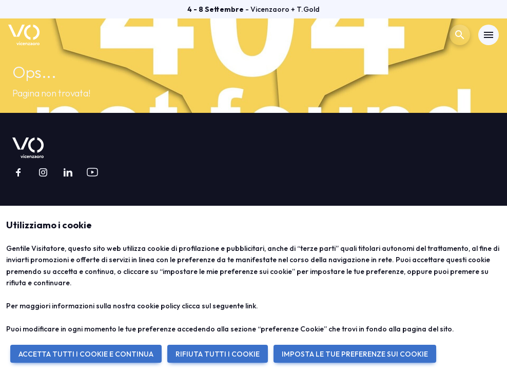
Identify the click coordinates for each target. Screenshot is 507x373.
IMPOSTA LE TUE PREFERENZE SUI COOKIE (355, 354)
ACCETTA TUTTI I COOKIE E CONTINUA (85, 354)
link (250, 305)
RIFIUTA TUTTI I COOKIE (218, 354)
